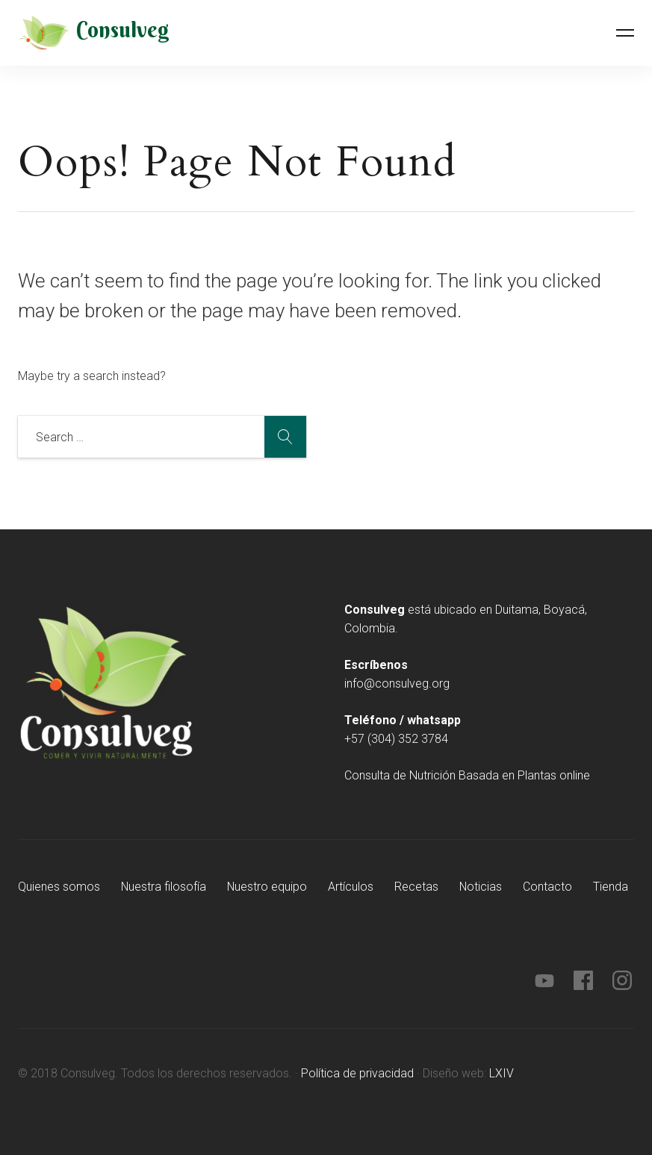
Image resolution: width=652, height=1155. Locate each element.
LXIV (501, 1073)
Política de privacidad (357, 1073)
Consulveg (123, 30)
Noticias (483, 887)
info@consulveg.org (397, 683)
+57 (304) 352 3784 (396, 739)
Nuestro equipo (269, 887)
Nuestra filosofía (164, 887)
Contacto (550, 887)
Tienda (613, 887)
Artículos (353, 887)
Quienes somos (59, 887)
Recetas (419, 887)
